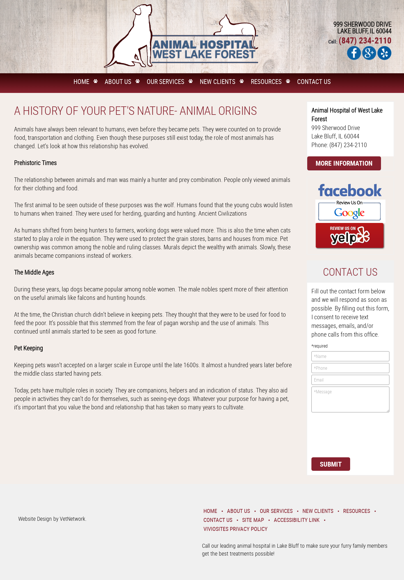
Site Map (253, 520)
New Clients (217, 81)
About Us (118, 81)
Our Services (165, 81)
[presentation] (334, 434)
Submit (331, 464)
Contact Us (314, 81)
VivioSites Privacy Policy (235, 529)
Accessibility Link (297, 520)
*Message (350, 399)
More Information (344, 163)
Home (81, 81)
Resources (266, 81)
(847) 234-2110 (365, 40)
